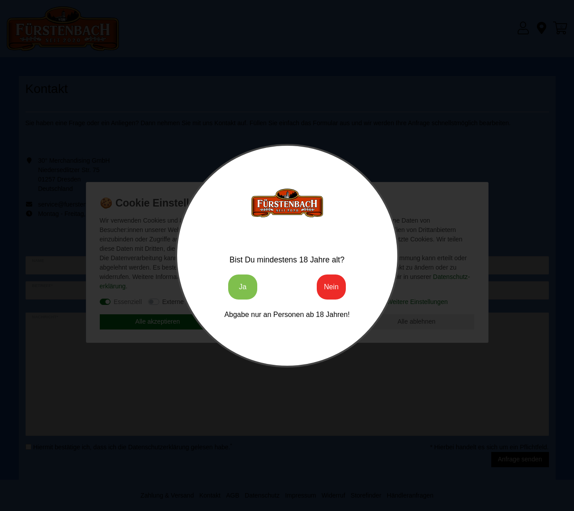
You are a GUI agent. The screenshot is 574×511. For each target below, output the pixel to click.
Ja (243, 287)
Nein (331, 287)
